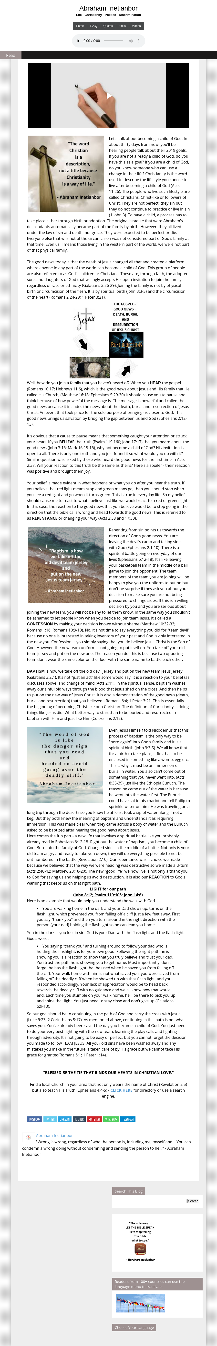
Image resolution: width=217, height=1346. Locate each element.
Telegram (128, 1119)
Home (80, 26)
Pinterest (94, 1119)
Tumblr (79, 1119)
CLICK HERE (122, 1090)
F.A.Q (93, 26)
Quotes (108, 26)
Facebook (34, 1119)
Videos (136, 26)
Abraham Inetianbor (108, 8)
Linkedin (65, 1119)
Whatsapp (111, 1119)
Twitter (50, 1119)
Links (122, 26)
